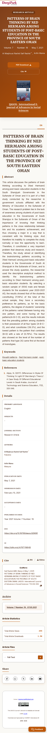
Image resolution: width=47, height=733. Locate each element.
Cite (23, 71)
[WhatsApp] (15, 679)
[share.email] (40, 679)
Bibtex (41, 560)
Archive (6, 596)
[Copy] (41, 585)
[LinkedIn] (32, 679)
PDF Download (23, 65)
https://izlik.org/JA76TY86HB (17, 547)
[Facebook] (7, 679)
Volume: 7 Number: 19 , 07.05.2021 (22, 607)
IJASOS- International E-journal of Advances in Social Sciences (24, 107)
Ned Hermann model (28, 357)
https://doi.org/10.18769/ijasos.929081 (21, 533)
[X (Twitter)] (23, 679)
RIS (30, 560)
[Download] (40, 657)
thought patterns (9, 357)
